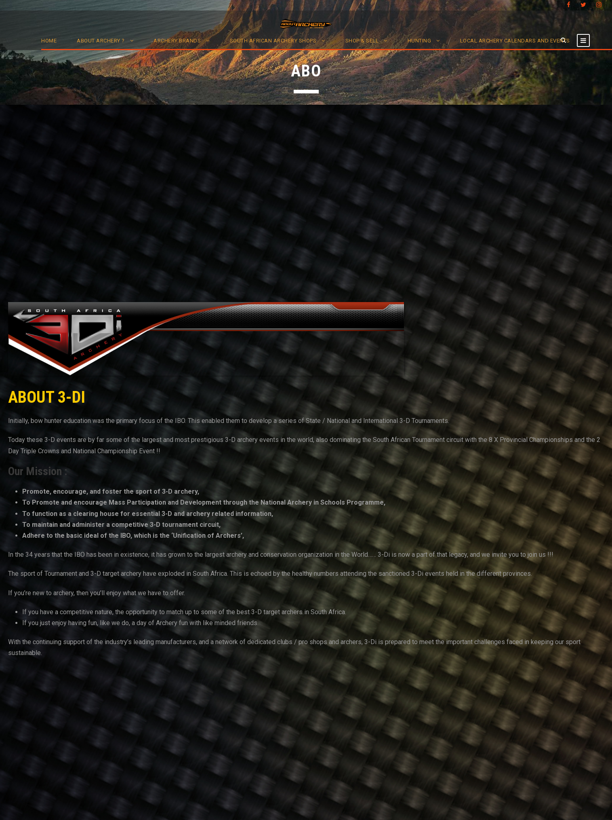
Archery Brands (177, 41)
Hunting (419, 41)
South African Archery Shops (273, 41)
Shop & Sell (362, 41)
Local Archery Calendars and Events (515, 41)
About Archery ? (101, 41)
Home (49, 41)
